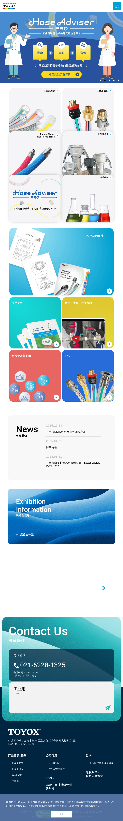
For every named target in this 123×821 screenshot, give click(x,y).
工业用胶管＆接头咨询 (101, 763)
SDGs (50, 778)
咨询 (89, 755)
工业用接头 (18, 769)
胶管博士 (16, 781)
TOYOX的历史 (57, 769)
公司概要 (54, 763)
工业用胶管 (18, 763)
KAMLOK (17, 775)
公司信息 (51, 755)
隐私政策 (91, 806)
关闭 (61, 814)
